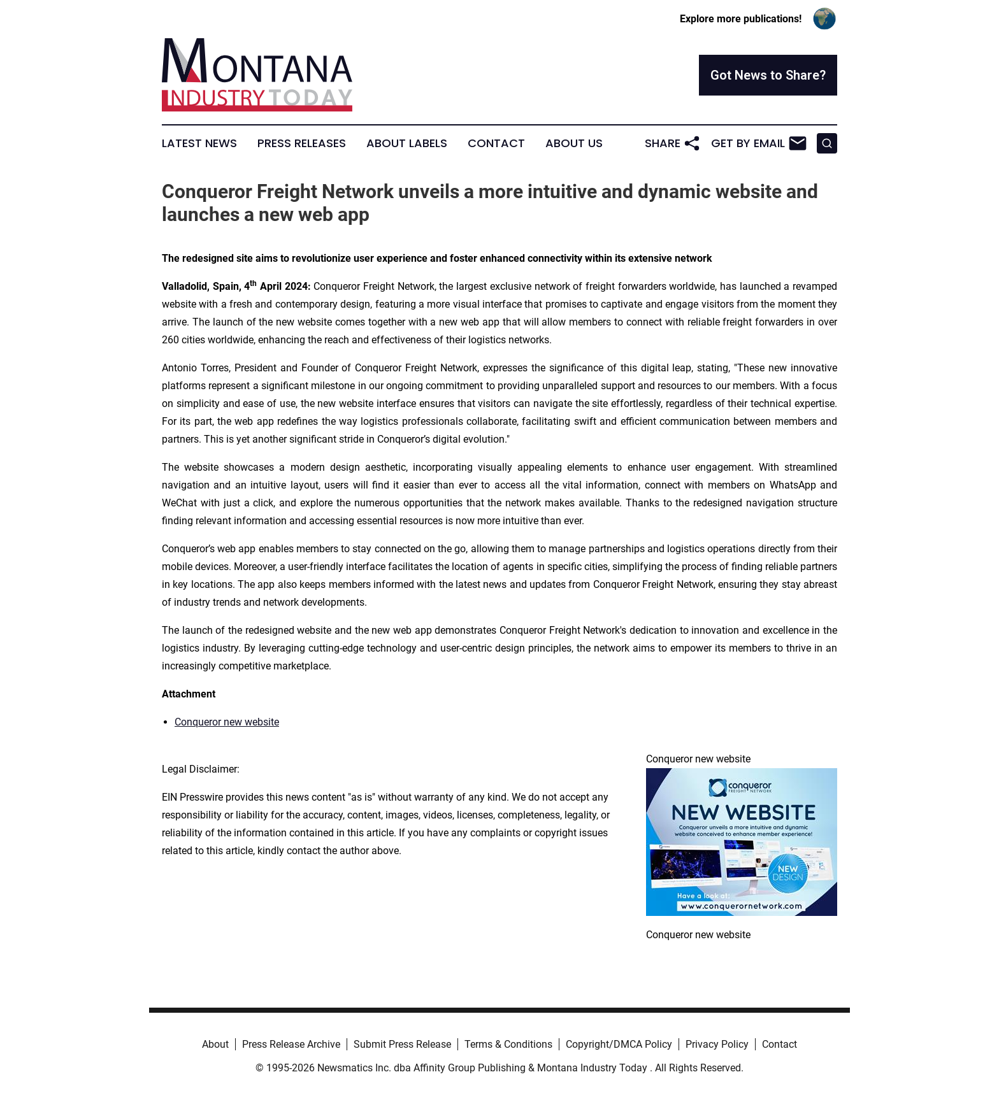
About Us (574, 143)
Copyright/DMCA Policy (619, 1044)
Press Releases (301, 143)
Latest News (199, 143)
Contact (496, 143)
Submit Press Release (402, 1044)
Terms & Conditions (508, 1044)
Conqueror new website (227, 722)
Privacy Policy (717, 1044)
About (215, 1044)
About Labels (406, 143)
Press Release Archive (291, 1044)
